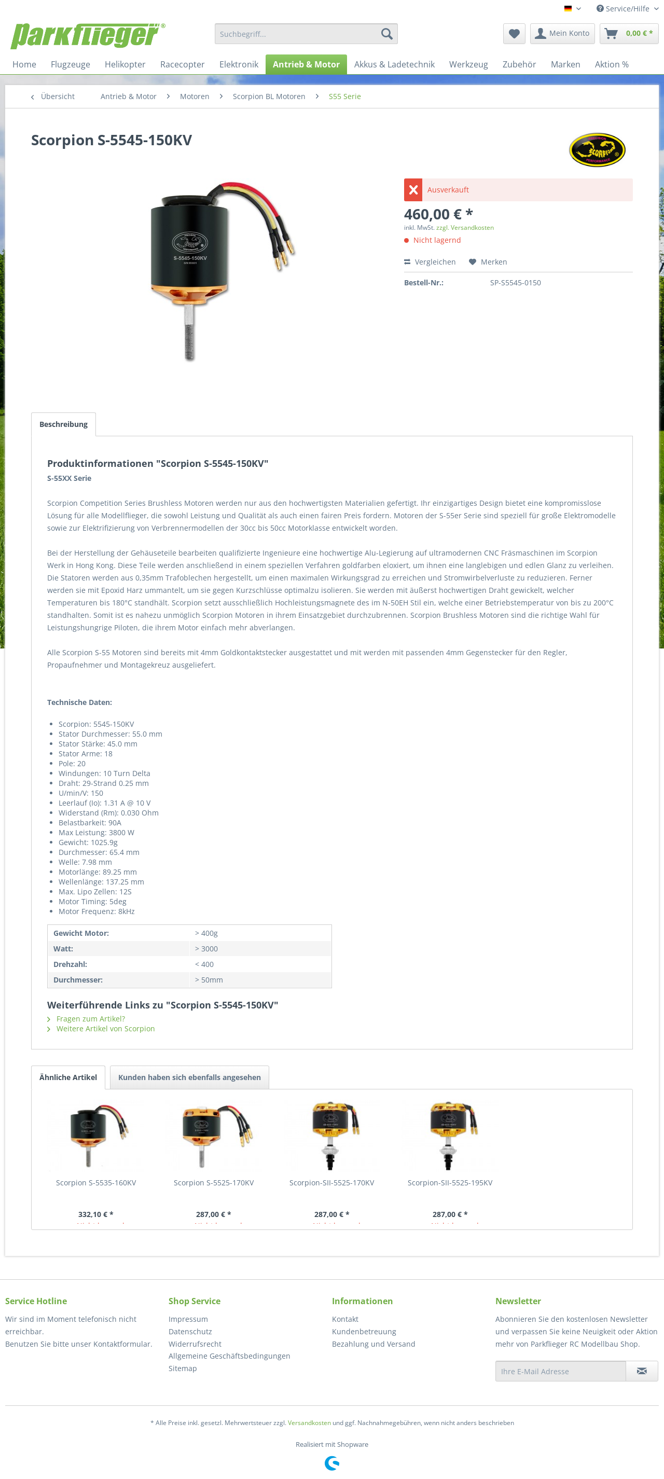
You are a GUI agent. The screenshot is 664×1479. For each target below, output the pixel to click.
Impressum (188, 1319)
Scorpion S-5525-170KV (214, 1182)
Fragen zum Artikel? (86, 1019)
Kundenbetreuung (364, 1331)
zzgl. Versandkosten (465, 227)
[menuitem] (306, 33)
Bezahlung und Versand (374, 1344)
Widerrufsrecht (195, 1344)
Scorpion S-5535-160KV (96, 1182)
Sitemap (183, 1368)
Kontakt (345, 1319)
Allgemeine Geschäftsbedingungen (229, 1356)
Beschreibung (63, 424)
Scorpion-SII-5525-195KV (450, 1182)
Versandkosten (309, 1422)
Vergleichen (430, 262)
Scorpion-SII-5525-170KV (331, 1182)
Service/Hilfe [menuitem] (624, 8)
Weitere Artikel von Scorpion (101, 1028)
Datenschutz (190, 1331)
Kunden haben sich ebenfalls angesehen (189, 1077)
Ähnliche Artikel (68, 1077)
